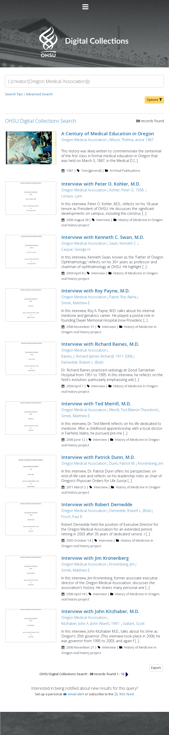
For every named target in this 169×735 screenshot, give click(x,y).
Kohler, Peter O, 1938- (127, 190)
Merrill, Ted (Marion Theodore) (133, 409)
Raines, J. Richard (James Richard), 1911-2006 (97, 356)
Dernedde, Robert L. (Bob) (82, 362)
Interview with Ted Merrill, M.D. (96, 404)
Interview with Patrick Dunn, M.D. (98, 457)
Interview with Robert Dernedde (96, 504)
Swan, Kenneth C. (123, 243)
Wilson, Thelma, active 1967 (131, 139)
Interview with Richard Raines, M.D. (100, 344)
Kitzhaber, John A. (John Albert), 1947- (90, 623)
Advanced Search (39, 94)
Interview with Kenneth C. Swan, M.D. (102, 237)
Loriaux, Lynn (71, 196)
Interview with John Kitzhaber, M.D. (100, 611)
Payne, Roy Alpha (122, 296)
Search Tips (14, 94)
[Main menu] (84, 5)
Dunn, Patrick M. (122, 463)
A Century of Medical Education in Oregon (107, 134)
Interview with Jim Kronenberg (95, 558)
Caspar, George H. (76, 249)
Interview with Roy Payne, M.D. (95, 291)
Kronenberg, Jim (150, 463)
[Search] (84, 81)
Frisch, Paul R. (72, 516)
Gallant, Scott (134, 623)
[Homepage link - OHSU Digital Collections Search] (84, 56)
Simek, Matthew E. (76, 302)
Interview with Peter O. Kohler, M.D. (100, 184)
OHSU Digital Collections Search (40, 120)
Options (154, 100)
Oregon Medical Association (83, 139)
